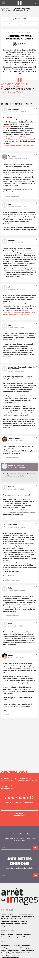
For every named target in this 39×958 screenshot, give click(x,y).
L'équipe (3, 950)
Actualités (10, 934)
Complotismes (15, 921)
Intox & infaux (5, 916)
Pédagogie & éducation (8, 926)
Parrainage (4, 948)
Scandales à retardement (26, 914)
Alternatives (14, 919)
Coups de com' (12, 914)
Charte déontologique (27, 950)
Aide (18, 955)
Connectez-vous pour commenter (19, 24)
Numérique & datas (28, 916)
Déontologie (4, 919)
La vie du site (16, 945)
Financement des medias (24, 926)
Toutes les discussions (23, 952)
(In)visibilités (5, 921)
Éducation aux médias (16, 948)
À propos (28, 948)
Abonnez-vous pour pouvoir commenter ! (15, 85)
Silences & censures (21, 923)
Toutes (3, 934)
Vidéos (10, 937)
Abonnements (5, 945)
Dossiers (3, 937)
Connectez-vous (12, 91)
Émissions (19, 934)
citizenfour (6, 126)
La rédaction (22, 43)
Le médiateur (26, 945)
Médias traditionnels (7, 923)
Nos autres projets (13, 950)
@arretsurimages (22, 44)
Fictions (3, 914)
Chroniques (27, 934)
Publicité (24, 921)
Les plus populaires (20, 937)
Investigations (16, 916)
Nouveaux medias (25, 919)
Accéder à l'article (19, 19)
